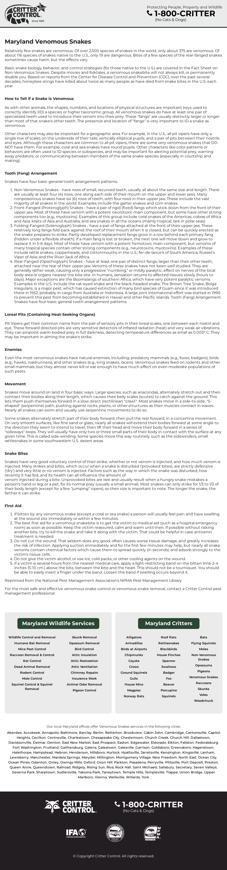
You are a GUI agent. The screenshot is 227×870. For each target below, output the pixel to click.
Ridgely (78, 767)
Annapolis (50, 732)
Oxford (89, 762)
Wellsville (116, 777)
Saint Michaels (145, 767)
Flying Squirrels (203, 643)
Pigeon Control (84, 690)
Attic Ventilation (84, 667)
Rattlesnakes (168, 643)
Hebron (61, 752)
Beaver (168, 684)
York (145, 777)
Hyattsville (130, 752)
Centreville (57, 737)
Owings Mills (71, 762)
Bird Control (84, 649)
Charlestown (78, 737)
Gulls (134, 678)
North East (187, 757)
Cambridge (174, 732)
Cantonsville (196, 732)
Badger (169, 672)
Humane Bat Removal (32, 643)
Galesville (126, 747)
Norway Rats (134, 696)
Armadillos (134, 643)
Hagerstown (203, 747)
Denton (53, 742)
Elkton (173, 742)
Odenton (39, 762)
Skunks (203, 689)
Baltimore (68, 732)
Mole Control (32, 678)
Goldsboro (160, 747)
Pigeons (203, 671)
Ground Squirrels (134, 672)
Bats (203, 637)
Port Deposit (192, 762)
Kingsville (190, 752)
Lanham (207, 752)
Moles (203, 649)
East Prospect (104, 742)
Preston (211, 762)
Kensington (171, 752)
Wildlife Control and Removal (32, 637)
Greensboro (181, 747)
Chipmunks (134, 655)
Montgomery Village (133, 757)
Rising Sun (96, 767)
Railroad (64, 767)
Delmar (39, 742)
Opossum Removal (84, 643)
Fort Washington (27, 747)
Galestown (107, 747)
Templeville (154, 772)
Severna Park (23, 772)
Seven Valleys (205, 767)
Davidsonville (19, 742)
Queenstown (44, 767)
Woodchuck (203, 700)
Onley (53, 762)
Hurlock (113, 752)
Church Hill (179, 737)
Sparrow (168, 661)
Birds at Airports (134, 649)
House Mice (134, 684)
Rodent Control (32, 672)
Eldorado (158, 742)
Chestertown (132, 737)
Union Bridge (191, 772)
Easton (123, 742)
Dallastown (200, 737)
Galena (90, 747)
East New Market (76, 742)
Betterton (113, 732)
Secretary (184, 767)
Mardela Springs (66, 757)
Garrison (142, 747)
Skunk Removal (84, 637)
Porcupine (169, 690)
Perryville (155, 762)
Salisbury (166, 767)
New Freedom (164, 757)
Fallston (187, 742)
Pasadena (137, 762)
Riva (110, 767)
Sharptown (45, 772)
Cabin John (153, 732)
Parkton (121, 762)
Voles (203, 695)
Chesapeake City (105, 737)
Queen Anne (20, 767)
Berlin (98, 732)
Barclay (85, 732)
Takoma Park (89, 772)
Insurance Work (84, 678)
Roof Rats (168, 637)
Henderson (78, 752)
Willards (133, 777)
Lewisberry (19, 757)
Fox (168, 678)
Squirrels (169, 696)
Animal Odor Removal (84, 684)
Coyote (133, 661)
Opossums (203, 665)
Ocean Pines (19, 762)
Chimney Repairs (84, 672)
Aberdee (14, 732)
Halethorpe (22, 752)
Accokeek (32, 732)
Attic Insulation (84, 655)
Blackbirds (168, 649)
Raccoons (203, 683)
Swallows (168, 667)
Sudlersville (66, 772)
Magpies (134, 690)
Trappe (172, 772)
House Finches (168, 655)
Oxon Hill (104, 762)
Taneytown (111, 772)
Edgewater (140, 742)
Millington (105, 757)
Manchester (40, 757)
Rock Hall (123, 767)
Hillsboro (97, 752)
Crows (134, 667)
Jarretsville (150, 752)
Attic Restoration (84, 661)
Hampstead (43, 752)
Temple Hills (133, 772)
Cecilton (39, 737)
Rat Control (32, 661)
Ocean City (207, 757)
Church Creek (156, 737)
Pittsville (172, 762)
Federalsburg (206, 742)
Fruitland (51, 747)
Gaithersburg (71, 747)
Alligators (134, 637)
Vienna (101, 777)
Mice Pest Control (32, 649)
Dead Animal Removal (32, 667)
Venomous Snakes (203, 677)
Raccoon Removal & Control (32, 655)
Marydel (88, 757)
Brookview (133, 732)
